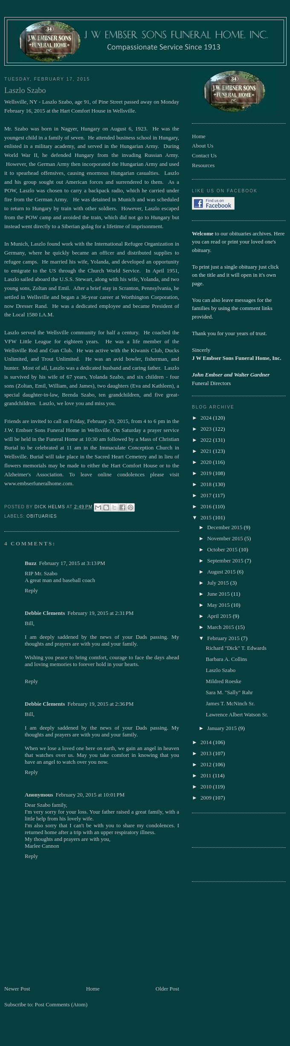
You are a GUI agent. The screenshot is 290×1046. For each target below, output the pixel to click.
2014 (206, 742)
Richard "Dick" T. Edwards (236, 648)
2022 (206, 440)
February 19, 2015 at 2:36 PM (100, 704)
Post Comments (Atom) (61, 1004)
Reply (31, 590)
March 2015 (221, 627)
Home (93, 988)
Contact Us (204, 155)
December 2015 (225, 527)
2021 (206, 451)
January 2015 (222, 728)
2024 (206, 417)
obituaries (41, 516)
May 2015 (219, 605)
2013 (206, 753)
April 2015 (220, 616)
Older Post (167, 988)
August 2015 (222, 571)
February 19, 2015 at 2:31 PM (100, 613)
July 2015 (218, 583)
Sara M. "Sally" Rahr (229, 692)
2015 (206, 517)
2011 (206, 775)
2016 (206, 506)
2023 (206, 429)
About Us (202, 145)
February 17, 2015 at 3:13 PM (72, 563)
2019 (206, 473)
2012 (206, 764)
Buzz (30, 563)
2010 (206, 786)
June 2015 (219, 594)
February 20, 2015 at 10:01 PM (90, 794)
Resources (203, 165)
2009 (206, 797)
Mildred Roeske (223, 681)
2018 (206, 484)
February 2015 (224, 638)
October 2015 (223, 549)
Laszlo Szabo (220, 670)
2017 (206, 495)
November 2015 (225, 538)
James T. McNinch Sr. (230, 703)
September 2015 (226, 560)
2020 (206, 462)
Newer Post (17, 988)
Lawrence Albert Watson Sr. (237, 714)
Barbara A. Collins (226, 659)
